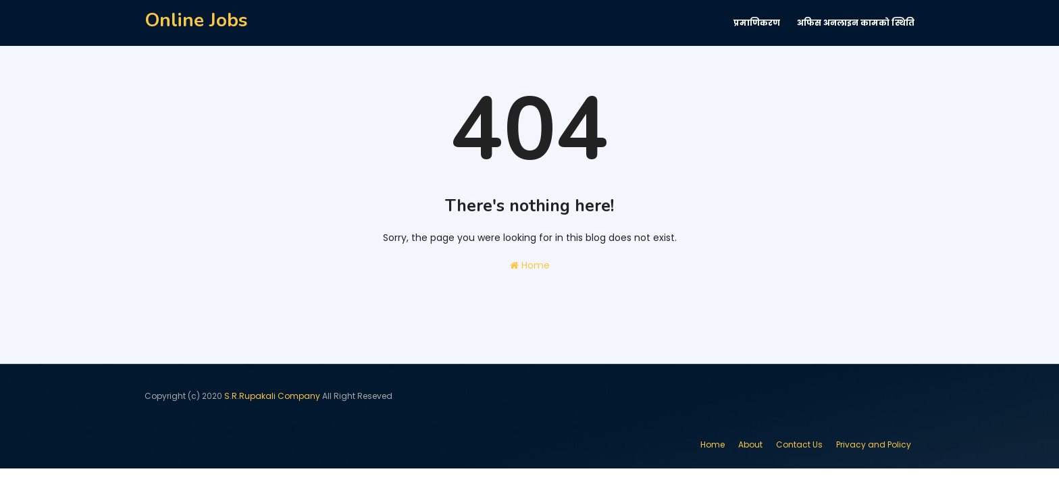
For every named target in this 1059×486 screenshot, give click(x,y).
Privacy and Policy (873, 444)
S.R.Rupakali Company (272, 396)
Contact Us (799, 444)
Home (530, 265)
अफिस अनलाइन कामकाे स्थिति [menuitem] (855, 22)
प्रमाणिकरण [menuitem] (756, 22)
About (750, 444)
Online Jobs (196, 20)
